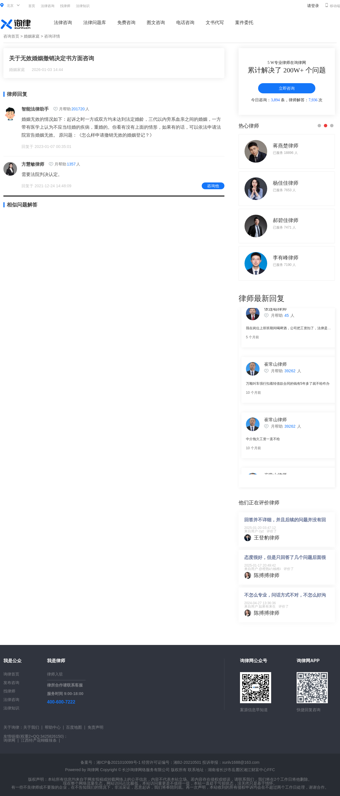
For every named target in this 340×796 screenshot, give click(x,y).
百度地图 (74, 727)
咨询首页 (11, 36)
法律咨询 (47, 6)
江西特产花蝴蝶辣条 (39, 740)
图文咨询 (156, 22)
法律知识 (83, 6)
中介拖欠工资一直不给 (263, 442)
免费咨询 (126, 22)
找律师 (65, 6)
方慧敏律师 (33, 164)
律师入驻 (55, 674)
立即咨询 (287, 88)
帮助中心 (53, 727)
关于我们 (31, 727)
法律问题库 (94, 22)
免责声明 (95, 727)
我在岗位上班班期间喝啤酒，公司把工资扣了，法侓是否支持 (292, 331)
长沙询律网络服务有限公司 (146, 769)
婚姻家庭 (32, 36)
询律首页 (11, 674)
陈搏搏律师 (266, 575)
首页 (31, 6)
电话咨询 (185, 22)
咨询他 (213, 186)
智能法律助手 (35, 109)
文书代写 (215, 22)
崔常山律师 (275, 366)
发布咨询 (11, 682)
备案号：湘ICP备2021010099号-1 (110, 762)
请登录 (313, 5)
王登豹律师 (266, 538)
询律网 (9, 740)
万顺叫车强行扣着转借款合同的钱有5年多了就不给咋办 (288, 386)
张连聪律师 (275, 311)
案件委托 (244, 22)
